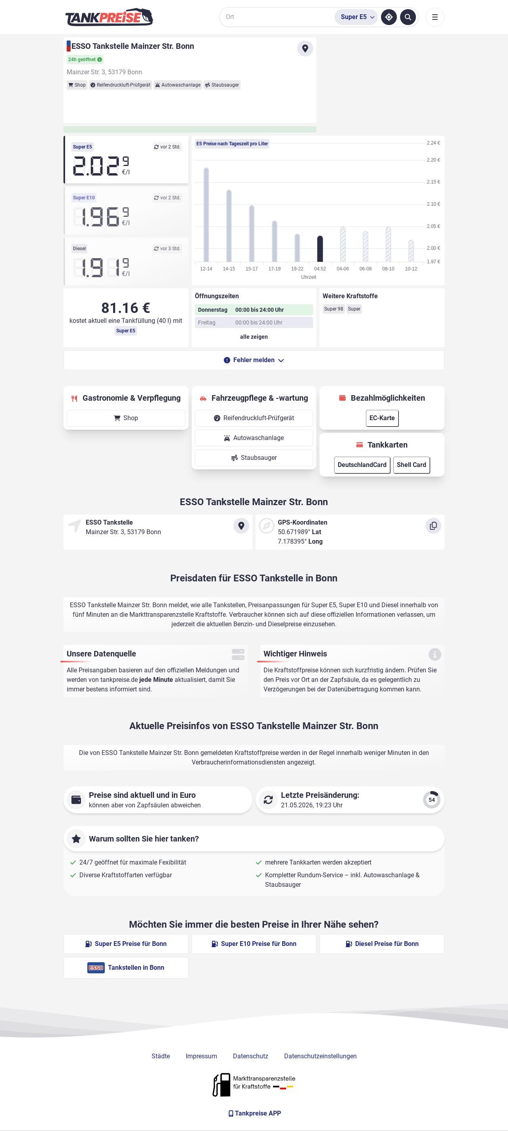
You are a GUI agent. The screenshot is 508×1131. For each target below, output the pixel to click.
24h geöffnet (85, 59)
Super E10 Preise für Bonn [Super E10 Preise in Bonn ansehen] (254, 944)
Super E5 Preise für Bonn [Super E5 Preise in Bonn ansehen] (126, 944)
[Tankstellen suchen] (408, 17)
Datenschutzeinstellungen (320, 1056)
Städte (161, 1056)
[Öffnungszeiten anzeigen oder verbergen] (254, 337)
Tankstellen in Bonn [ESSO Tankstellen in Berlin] (125, 967)
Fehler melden (254, 360)
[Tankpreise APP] (254, 1113)
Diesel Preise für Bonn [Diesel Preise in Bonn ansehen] (382, 944)
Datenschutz (250, 1056)
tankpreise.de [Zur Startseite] (119, 679)
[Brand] (109, 17)
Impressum (201, 1056)
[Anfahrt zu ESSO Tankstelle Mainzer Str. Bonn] (305, 48)
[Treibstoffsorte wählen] (356, 17)
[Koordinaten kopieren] (433, 526)
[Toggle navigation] (434, 17)
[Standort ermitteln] (389, 17)
